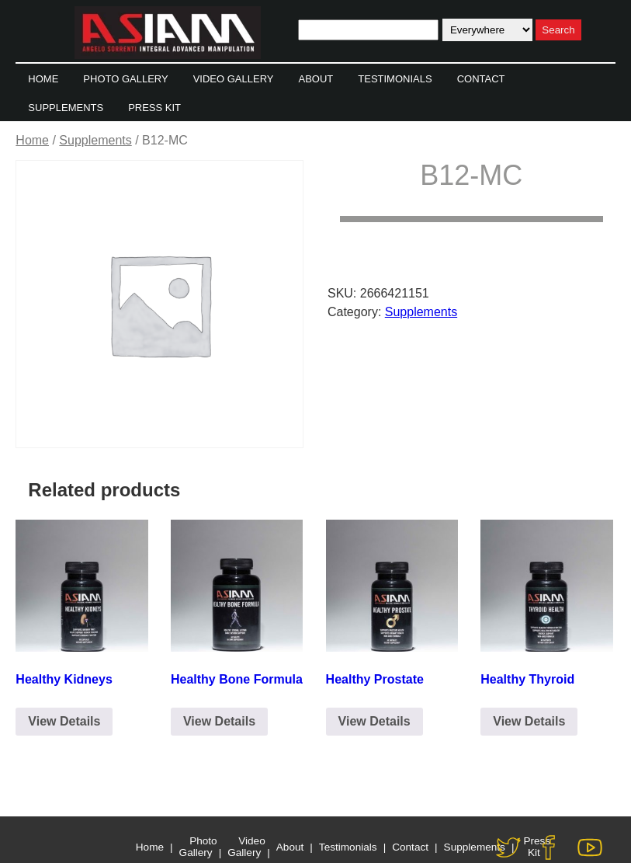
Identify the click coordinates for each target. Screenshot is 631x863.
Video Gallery (233, 79)
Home (43, 79)
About (315, 79)
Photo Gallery (125, 79)
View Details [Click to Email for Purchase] (64, 721)
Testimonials (395, 79)
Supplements (65, 107)
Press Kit (154, 107)
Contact (481, 79)
